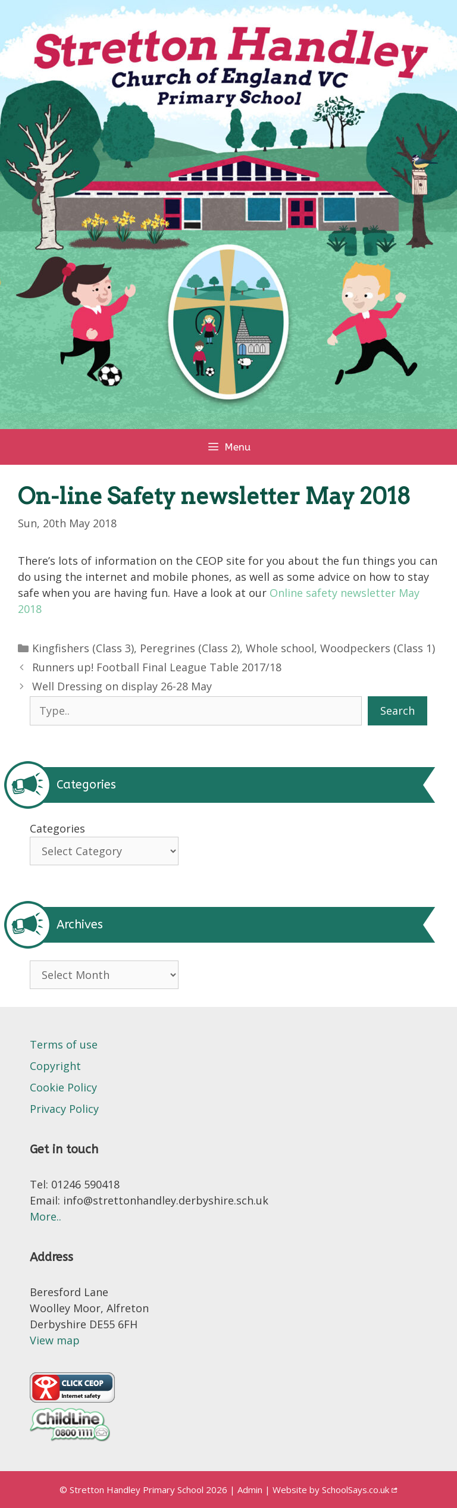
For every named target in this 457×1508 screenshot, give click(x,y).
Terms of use (64, 1044)
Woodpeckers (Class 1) (377, 648)
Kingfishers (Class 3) (83, 648)
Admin (251, 1490)
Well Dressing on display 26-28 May (122, 686)
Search (397, 710)
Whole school (280, 648)
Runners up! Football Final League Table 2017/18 (156, 667)
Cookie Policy (63, 1087)
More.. (45, 1216)
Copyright (55, 1066)
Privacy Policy (64, 1109)
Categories (57, 828)
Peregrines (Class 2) (190, 648)
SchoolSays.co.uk (355, 1490)
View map (55, 1340)
